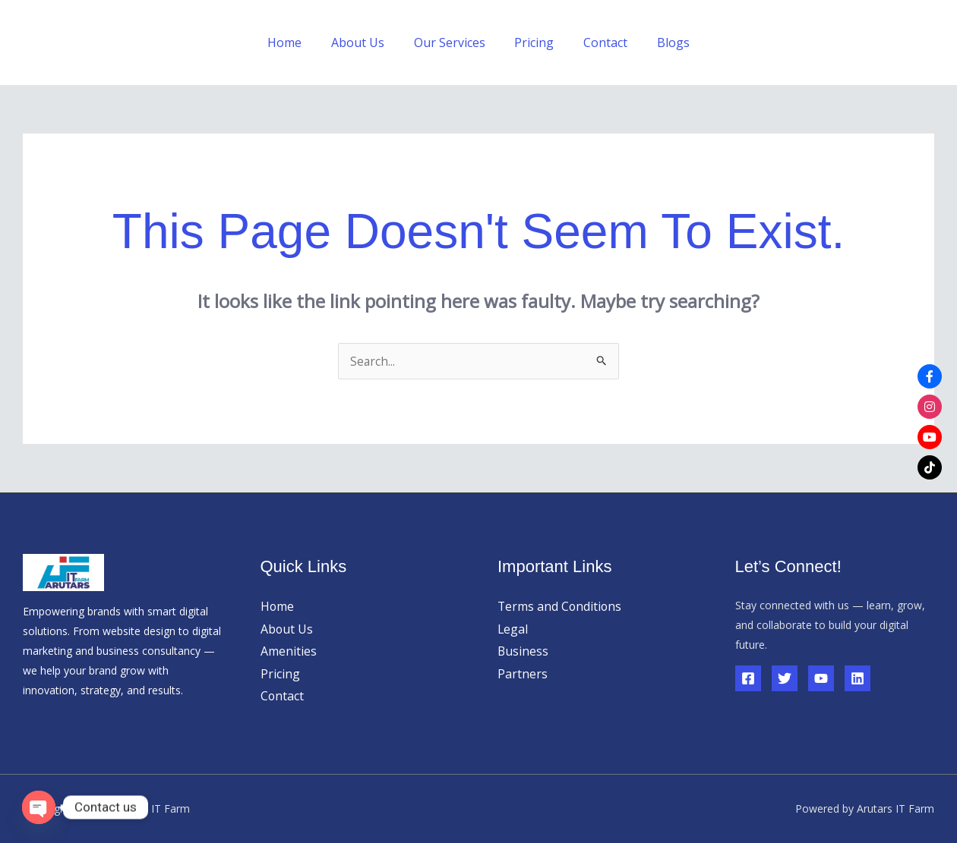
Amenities (289, 651)
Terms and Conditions (560, 606)
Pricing (531, 42)
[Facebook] (748, 678)
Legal (513, 629)
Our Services (452, 42)
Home (297, 42)
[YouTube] (821, 678)
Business (523, 651)
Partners (522, 673)
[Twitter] (785, 678)
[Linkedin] (857, 678)
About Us (365, 42)
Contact (598, 42)
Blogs (660, 42)
